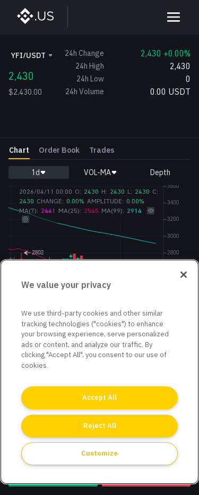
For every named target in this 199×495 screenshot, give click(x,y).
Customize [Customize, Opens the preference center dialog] (99, 453)
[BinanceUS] (40, 17)
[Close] (183, 274)
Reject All (99, 425)
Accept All (99, 397)
